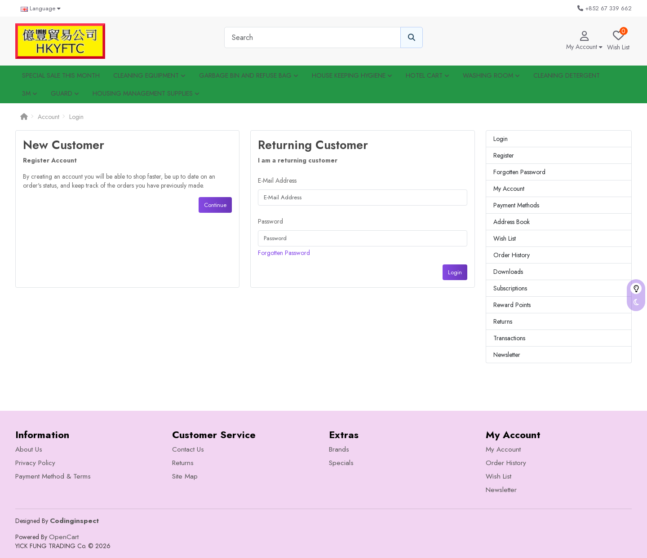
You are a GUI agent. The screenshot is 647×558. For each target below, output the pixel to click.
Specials (341, 463)
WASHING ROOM (491, 75)
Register (503, 155)
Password (270, 221)
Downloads (508, 271)
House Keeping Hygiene (352, 75)
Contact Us (188, 449)
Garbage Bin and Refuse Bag (248, 75)
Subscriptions (510, 288)
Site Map (185, 476)
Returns (502, 321)
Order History (511, 254)
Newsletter (506, 354)
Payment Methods (516, 205)
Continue (215, 205)
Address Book (511, 221)
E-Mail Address (277, 180)
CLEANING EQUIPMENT (149, 75)
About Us (28, 449)
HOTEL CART (427, 75)
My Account (508, 188)
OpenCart (64, 537)
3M (29, 93)
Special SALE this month (61, 75)
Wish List (504, 238)
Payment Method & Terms (53, 476)
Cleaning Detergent (566, 75)
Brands (339, 449)
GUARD (65, 93)
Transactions (509, 338)
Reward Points (512, 304)
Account (48, 116)
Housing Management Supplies (146, 93)
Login (76, 116)
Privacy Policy (35, 463)
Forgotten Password (284, 252)
